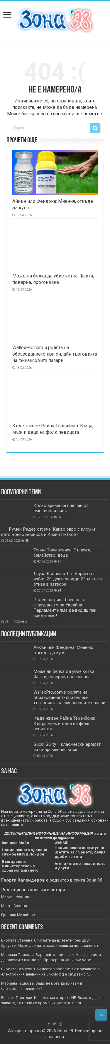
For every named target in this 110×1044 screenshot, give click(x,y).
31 (59, 561)
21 (27, 622)
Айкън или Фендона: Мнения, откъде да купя (63, 650)
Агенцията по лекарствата (80, 863)
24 (59, 590)
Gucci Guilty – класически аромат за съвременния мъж (67, 747)
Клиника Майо (15, 843)
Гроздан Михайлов (18, 915)
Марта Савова (14, 906)
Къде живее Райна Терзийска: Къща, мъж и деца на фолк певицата (64, 723)
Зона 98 (94, 880)
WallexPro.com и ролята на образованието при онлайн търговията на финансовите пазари (54, 354)
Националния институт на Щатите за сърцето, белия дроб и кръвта (80, 852)
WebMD (62, 843)
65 (27, 541)
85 (59, 517)
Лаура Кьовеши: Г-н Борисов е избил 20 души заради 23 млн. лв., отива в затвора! (68, 579)
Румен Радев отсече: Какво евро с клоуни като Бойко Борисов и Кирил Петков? (48, 532)
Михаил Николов (16, 896)
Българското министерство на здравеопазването (20, 865)
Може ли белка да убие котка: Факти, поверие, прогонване (64, 674)
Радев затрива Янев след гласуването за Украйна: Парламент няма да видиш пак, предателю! (65, 607)
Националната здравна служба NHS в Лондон (24, 852)
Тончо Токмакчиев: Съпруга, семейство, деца (62, 552)
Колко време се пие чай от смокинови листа (60, 508)
